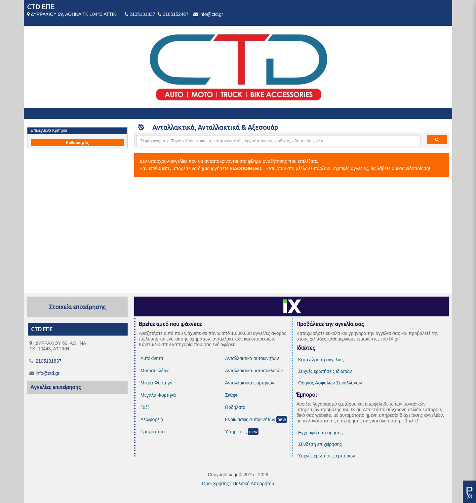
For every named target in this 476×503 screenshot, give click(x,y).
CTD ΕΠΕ (41, 7)
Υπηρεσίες (236, 431)
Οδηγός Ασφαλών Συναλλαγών (330, 382)
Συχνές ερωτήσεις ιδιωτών (325, 371)
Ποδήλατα (235, 407)
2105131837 (142, 14)
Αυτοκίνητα (151, 358)
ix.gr (233, 474)
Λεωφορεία (151, 419)
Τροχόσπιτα (152, 431)
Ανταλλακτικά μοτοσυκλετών (254, 370)
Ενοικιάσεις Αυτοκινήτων (250, 419)
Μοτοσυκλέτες (154, 370)
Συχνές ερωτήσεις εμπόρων (326, 455)
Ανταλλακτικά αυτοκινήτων (252, 358)
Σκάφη (231, 395)
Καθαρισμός (77, 142)
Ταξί (144, 407)
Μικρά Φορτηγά (156, 382)
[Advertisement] (238, 235)
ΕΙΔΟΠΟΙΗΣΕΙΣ (246, 168)
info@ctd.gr (211, 14)
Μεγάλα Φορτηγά (158, 395)
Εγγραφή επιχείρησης (320, 432)
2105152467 (175, 14)
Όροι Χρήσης (215, 483)
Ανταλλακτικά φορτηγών (249, 382)
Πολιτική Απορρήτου (253, 483)
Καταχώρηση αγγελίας (321, 359)
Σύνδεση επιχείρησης (320, 444)
